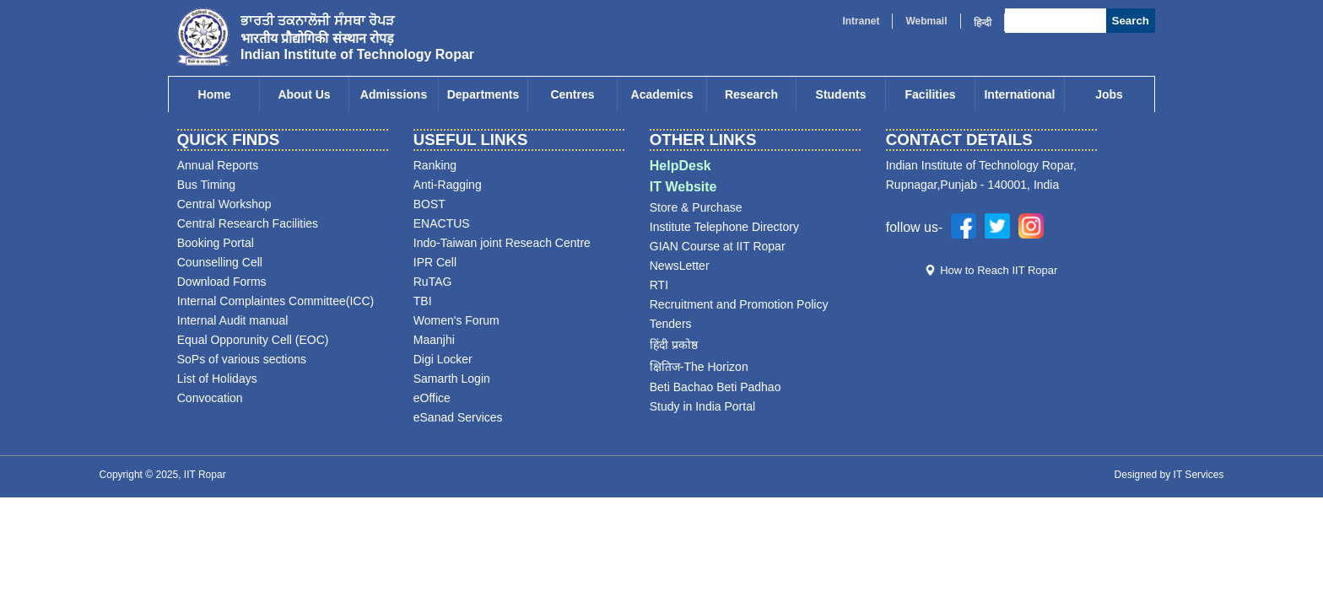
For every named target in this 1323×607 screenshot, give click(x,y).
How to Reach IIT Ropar (998, 270)
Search (1130, 20)
